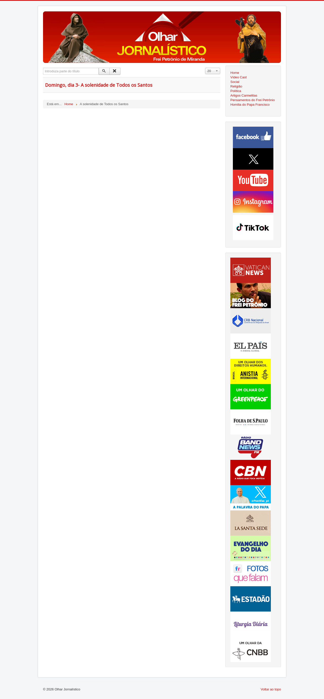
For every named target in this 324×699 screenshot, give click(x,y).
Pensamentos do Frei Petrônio (252, 100)
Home (234, 73)
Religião (236, 86)
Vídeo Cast (238, 77)
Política (235, 91)
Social (234, 82)
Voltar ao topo (271, 689)
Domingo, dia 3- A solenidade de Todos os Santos (98, 85)
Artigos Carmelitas (243, 95)
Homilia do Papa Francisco (250, 104)
